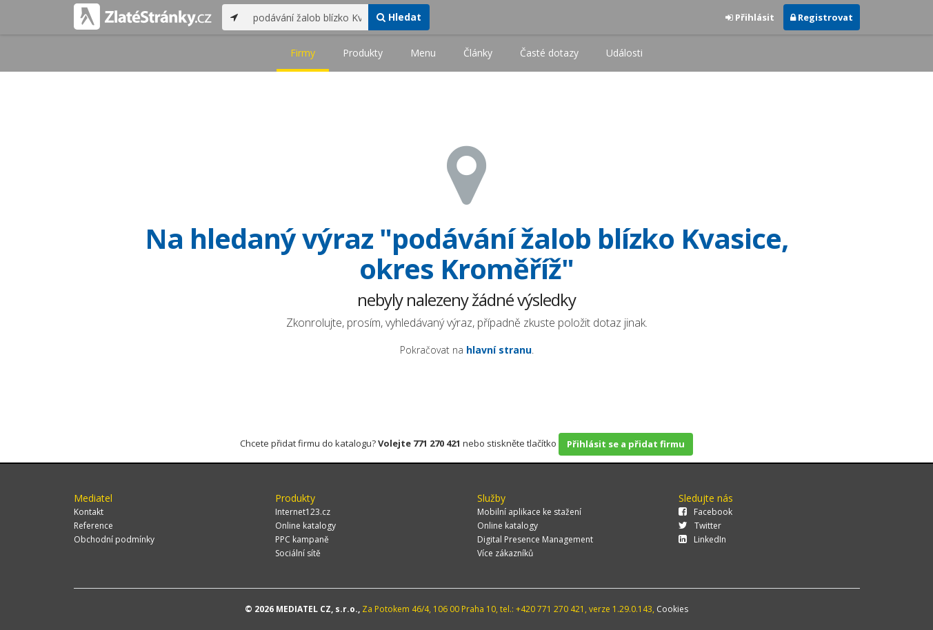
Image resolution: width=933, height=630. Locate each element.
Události (624, 52)
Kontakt (88, 512)
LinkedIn (702, 539)
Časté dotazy (549, 52)
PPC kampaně (302, 539)
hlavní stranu (499, 349)
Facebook (705, 512)
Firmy (302, 52)
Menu (423, 52)
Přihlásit (749, 17)
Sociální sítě (298, 553)
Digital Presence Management (535, 539)
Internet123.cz (302, 512)
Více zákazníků (505, 553)
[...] (307, 17)
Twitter (700, 525)
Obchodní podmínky (114, 539)
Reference (93, 525)
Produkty (363, 52)
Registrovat (821, 17)
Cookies (672, 609)
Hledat (399, 16)
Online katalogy (305, 525)
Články (477, 52)
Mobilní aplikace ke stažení (529, 512)
